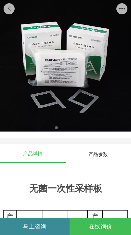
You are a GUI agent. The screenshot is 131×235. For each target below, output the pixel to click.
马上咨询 (34, 226)
